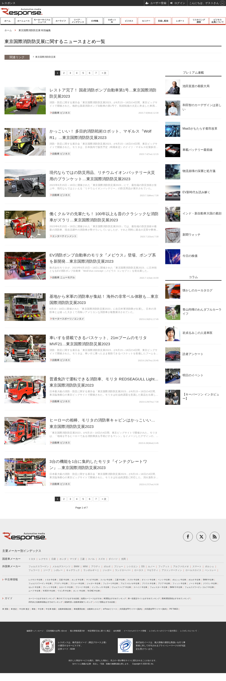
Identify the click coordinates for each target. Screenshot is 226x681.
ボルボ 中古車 (194, 580)
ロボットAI (112, 21)
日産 (53, 559)
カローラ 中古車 (66, 587)
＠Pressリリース (110, 609)
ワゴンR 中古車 (64, 591)
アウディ (95, 566)
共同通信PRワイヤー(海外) (155, 609)
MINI (85, 566)
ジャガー (107, 570)
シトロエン (132, 566)
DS (143, 566)
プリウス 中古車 (149, 583)
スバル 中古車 (106, 580)
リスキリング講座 (199, 21)
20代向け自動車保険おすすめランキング (45, 602)
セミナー (146, 21)
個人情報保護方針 (77, 631)
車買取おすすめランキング (115, 598)
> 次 (104, 73)
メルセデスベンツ (61, 566)
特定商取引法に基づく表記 (99, 631)
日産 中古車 (64, 580)
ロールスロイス (193, 570)
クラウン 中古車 (210, 583)
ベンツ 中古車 (164, 580)
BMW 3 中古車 (176, 587)
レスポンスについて (188, 631)
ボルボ (107, 566)
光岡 (123, 559)
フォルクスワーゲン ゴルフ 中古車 (199, 587)
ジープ (46, 570)
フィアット (164, 566)
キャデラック (73, 570)
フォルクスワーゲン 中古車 (40, 583)
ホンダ (62, 559)
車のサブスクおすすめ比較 (68, 598)
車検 (33, 609)
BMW (76, 566)
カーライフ (61, 21)
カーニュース (23, 21)
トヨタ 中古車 (51, 580)
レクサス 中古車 (35, 580)
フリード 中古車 (82, 587)
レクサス (43, 559)
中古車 (41, 609)
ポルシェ (209, 566)
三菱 (82, 559)
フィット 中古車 (179, 583)
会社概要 (117, 631)
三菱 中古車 (120, 580)
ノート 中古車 (195, 583)
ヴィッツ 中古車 (50, 587)
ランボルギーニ (91, 570)
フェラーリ (34, 570)
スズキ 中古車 (133, 580)
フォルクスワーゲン (39, 566)
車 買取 (5, 609)
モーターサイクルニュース (42, 21)
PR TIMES (173, 609)
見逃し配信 (163, 21)
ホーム (7, 21)
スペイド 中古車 (140, 587)
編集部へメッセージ (35, 631)
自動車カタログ (93, 609)
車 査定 (14, 609)
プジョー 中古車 (77, 583)
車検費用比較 (79, 609)
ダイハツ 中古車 (148, 580)
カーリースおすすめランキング (42, 598)
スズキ (101, 559)
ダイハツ (113, 559)
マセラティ (152, 570)
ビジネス (129, 21)
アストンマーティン (172, 570)
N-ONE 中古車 (94, 591)
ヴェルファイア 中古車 (121, 587)
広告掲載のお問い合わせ (56, 631)
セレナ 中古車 (34, 587)
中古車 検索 (51, 609)
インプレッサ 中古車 (100, 587)
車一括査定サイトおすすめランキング (144, 598)
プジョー (118, 566)
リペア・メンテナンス (78, 21)
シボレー (58, 570)
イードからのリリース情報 (135, 631)
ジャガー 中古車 (93, 583)
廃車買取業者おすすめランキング (176, 598)
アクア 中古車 (164, 583)
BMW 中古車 (208, 580)
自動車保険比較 (64, 609)
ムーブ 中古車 (34, 591)
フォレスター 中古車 (158, 587)
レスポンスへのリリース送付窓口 (163, 631)
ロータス (138, 570)
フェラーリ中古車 (110, 583)
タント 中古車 (79, 591)
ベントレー (210, 570)
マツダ (73, 559)
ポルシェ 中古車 (179, 580)
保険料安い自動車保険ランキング (78, 602)
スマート (196, 566)
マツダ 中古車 (92, 580)
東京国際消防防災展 (45, 57)
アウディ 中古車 (61, 583)
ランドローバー (123, 570)
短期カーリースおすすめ (91, 598)
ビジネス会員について (217, 21)
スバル (91, 559)
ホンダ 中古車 (77, 580)
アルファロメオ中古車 (130, 583)
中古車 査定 (24, 609)
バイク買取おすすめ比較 (104, 602)
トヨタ (32, 559)
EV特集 (94, 21)
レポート (180, 21)
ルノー (151, 566)
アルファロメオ (181, 566)
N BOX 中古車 (49, 591)
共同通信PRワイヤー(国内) (130, 609)
